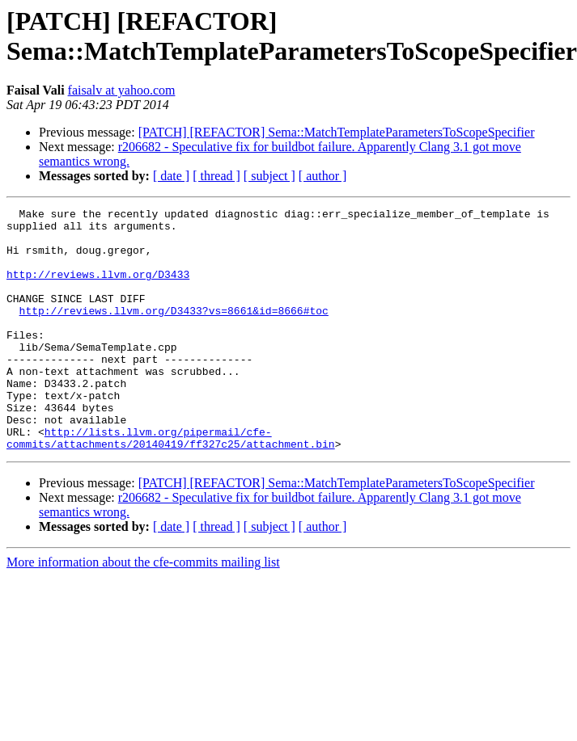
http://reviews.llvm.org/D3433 (97, 288)
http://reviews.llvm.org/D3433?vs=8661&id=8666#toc (174, 332)
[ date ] (171, 176)
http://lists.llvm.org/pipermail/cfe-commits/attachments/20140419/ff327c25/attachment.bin (170, 484)
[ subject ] (269, 176)
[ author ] (323, 176)
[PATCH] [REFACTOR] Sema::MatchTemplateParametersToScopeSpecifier (336, 132)
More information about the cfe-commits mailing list (143, 610)
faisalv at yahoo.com (122, 90)
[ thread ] (216, 176)
